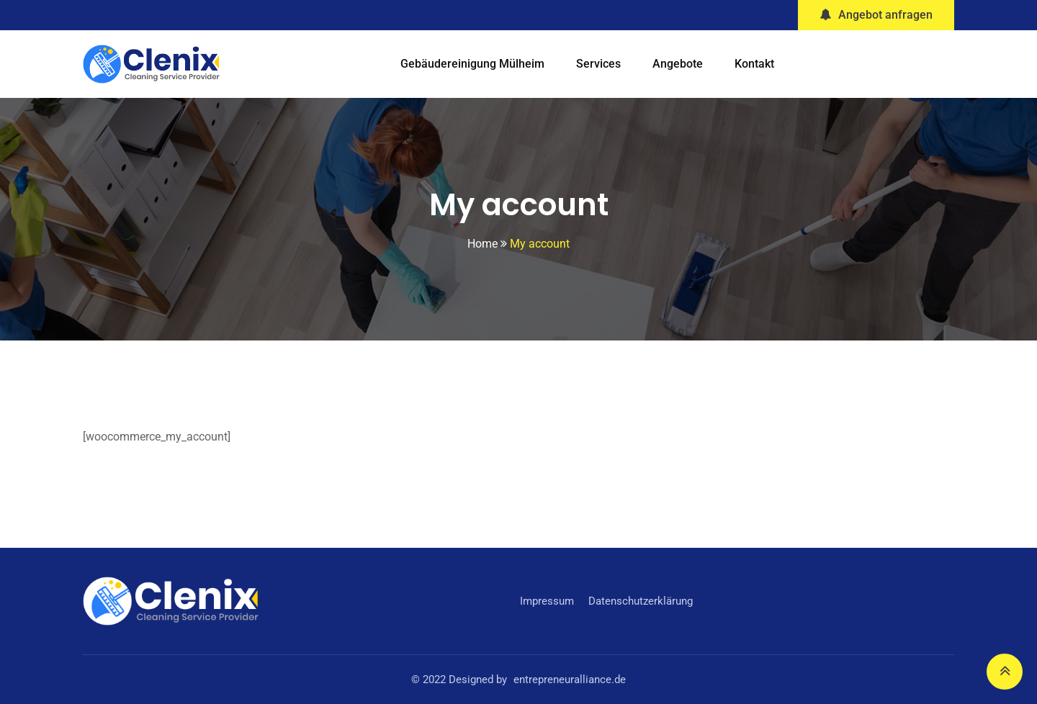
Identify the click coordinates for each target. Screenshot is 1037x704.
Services (598, 64)
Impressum (547, 601)
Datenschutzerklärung (640, 601)
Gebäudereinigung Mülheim (472, 64)
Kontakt (754, 64)
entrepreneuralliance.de (569, 679)
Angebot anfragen (876, 15)
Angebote (677, 64)
